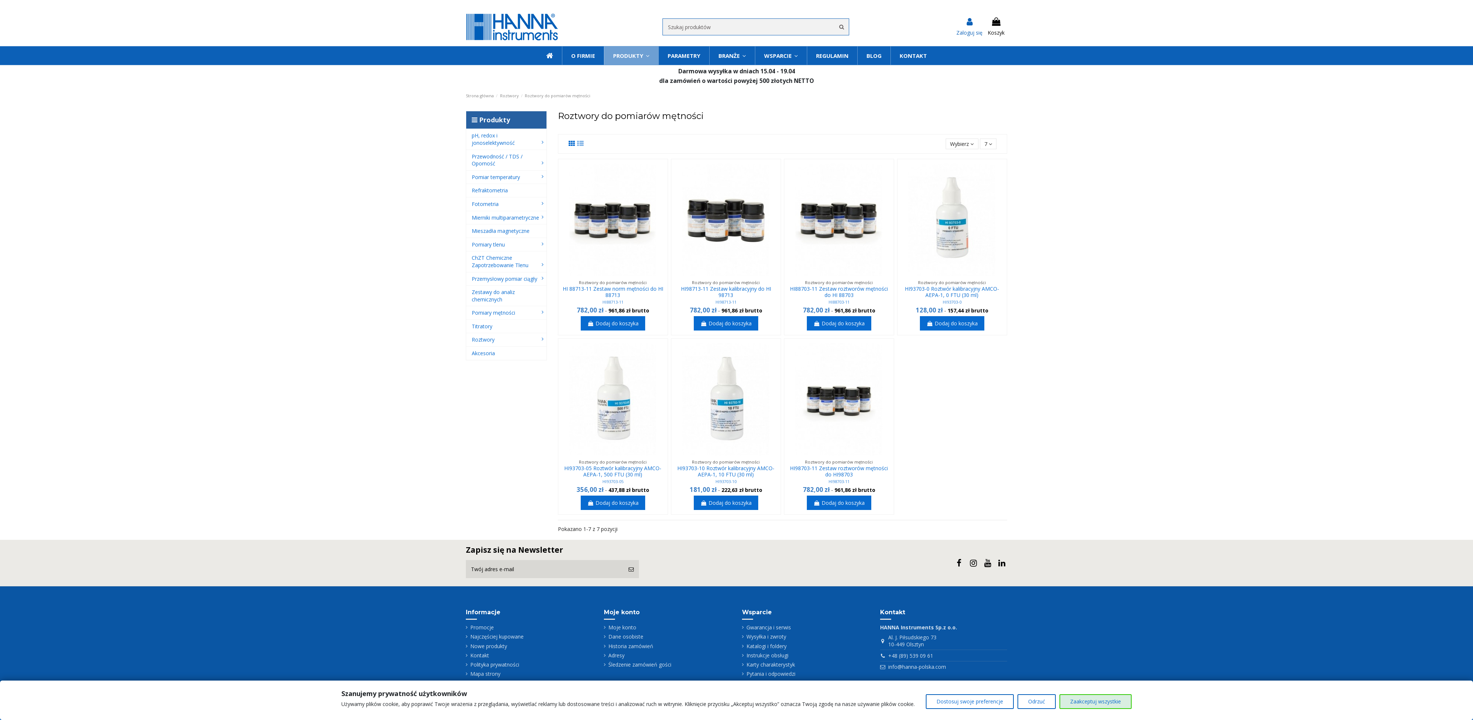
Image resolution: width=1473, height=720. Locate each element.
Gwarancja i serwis (768, 627)
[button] (781, 55)
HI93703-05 (612, 481)
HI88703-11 (839, 302)
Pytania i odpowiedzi (770, 673)
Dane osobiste (625, 636)
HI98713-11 (726, 302)
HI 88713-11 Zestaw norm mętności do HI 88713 (613, 291)
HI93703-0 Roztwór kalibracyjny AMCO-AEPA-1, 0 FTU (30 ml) (952, 291)
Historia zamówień (630, 646)
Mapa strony (485, 673)
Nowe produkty (488, 646)
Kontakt (479, 655)
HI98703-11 (839, 481)
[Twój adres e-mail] (544, 569)
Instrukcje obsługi (767, 655)
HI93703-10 (726, 481)
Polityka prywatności (494, 664)
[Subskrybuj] (631, 569)
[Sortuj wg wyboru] (962, 144)
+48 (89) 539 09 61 (910, 655)
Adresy (616, 655)
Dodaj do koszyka (613, 323)
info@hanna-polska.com (917, 666)
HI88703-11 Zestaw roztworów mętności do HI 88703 (839, 291)
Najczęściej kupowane (497, 636)
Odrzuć (1036, 701)
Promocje (482, 627)
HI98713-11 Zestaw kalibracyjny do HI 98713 (726, 291)
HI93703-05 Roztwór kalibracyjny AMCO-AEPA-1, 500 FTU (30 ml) (612, 471)
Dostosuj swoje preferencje (969, 701)
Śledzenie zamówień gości (639, 664)
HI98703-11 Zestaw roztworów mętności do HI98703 (839, 471)
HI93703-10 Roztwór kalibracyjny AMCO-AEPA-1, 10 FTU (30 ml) (725, 471)
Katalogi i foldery (766, 646)
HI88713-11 (612, 302)
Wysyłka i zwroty (766, 636)
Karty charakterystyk (770, 664)
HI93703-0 (952, 302)
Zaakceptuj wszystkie (1095, 701)
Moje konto (622, 627)
